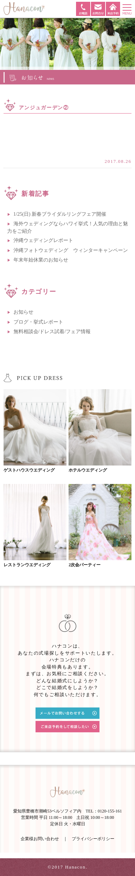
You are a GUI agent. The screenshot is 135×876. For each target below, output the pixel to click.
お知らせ (23, 312)
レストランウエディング (27, 564)
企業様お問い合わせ (40, 838)
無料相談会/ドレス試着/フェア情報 (52, 331)
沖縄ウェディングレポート (43, 240)
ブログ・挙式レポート (38, 322)
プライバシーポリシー (93, 838)
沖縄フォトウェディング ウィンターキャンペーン (71, 250)
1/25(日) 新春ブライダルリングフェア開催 (60, 214)
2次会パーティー (85, 564)
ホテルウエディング (88, 470)
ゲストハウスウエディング (29, 470)
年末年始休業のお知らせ (41, 260)
